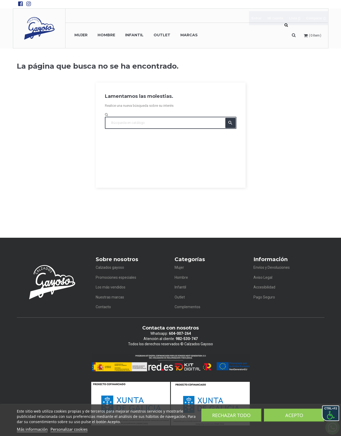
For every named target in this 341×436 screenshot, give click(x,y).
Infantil (180, 287)
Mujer (179, 267)
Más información (32, 429)
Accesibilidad (264, 287)
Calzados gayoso (110, 267)
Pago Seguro (264, 297)
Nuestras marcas (110, 297)
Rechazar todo (231, 415)
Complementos (187, 307)
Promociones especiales (116, 277)
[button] (294, 35)
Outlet (180, 297)
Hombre (181, 277)
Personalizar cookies (69, 429)
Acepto (294, 415)
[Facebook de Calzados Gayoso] (20, 4)
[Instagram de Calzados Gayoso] (28, 4)
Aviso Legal (262, 277)
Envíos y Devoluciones (271, 267)
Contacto (103, 307)
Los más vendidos (110, 287)
